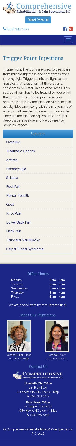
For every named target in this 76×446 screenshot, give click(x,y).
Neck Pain (13, 231)
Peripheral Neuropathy (23, 240)
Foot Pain (13, 187)
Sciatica (12, 178)
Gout (10, 204)
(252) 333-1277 (16, 29)
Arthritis (12, 160)
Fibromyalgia (16, 169)
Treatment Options (20, 151)
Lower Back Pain (18, 222)
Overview (13, 142)
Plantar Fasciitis (17, 195)
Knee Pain (13, 213)
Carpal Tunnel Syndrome (24, 249)
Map (56, 392)
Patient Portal (38, 20)
